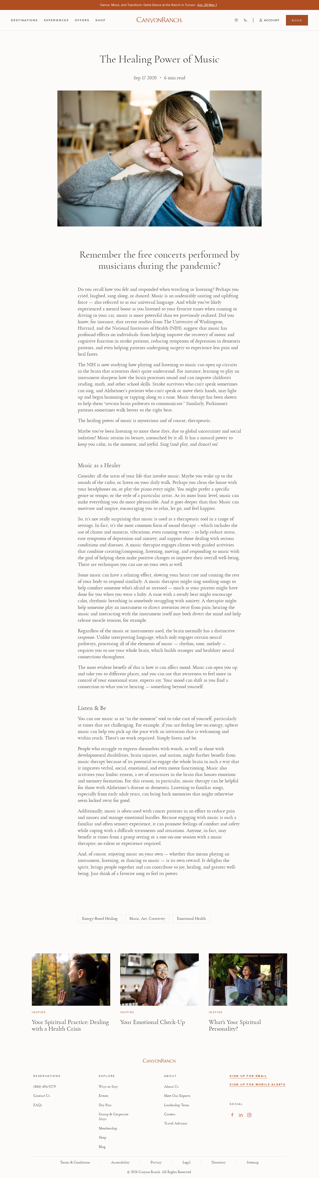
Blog (102, 1147)
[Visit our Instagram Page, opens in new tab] (249, 1115)
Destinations (24, 20)
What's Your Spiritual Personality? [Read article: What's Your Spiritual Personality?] (235, 1025)
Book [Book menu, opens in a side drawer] (297, 20)
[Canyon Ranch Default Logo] (159, 20)
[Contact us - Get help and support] (236, 20)
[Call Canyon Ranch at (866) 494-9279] (245, 20)
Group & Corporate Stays (113, 1116)
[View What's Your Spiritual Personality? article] (248, 979)
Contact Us (41, 1096)
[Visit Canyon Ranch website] (159, 1061)
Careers (169, 1114)
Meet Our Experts (177, 1096)
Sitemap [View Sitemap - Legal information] (253, 1162)
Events (103, 1096)
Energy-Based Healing (99, 918)
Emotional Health (191, 918)
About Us (171, 1087)
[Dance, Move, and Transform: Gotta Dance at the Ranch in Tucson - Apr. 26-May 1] (207, 4)
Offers (82, 20)
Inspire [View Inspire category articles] (39, 1012)
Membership (108, 1128)
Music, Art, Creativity (147, 918)
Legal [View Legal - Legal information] (186, 1162)
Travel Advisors (175, 1123)
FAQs (37, 1105)
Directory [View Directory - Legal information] (218, 1162)
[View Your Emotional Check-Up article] (159, 979)
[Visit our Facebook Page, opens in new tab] (232, 1115)
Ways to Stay (108, 1087)
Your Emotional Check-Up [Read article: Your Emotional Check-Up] (152, 1022)
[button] (266, 20)
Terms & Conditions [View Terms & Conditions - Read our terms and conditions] (75, 1162)
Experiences (56, 20)
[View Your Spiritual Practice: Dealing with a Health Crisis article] (71, 979)
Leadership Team (176, 1105)
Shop (100, 20)
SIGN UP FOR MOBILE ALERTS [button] (258, 1084)
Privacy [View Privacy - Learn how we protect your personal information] (156, 1162)
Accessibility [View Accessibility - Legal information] (120, 1162)
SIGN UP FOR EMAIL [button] (248, 1076)
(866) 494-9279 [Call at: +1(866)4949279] (44, 1087)
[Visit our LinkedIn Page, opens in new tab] (240, 1115)
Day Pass (105, 1105)
